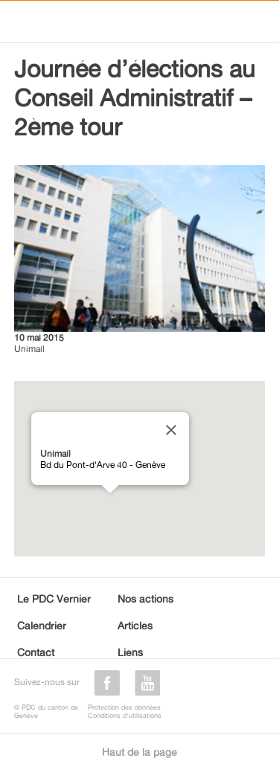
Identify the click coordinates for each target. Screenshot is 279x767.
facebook (107, 683)
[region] (140, 468)
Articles (135, 625)
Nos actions (145, 598)
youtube (147, 683)
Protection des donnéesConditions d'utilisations (124, 711)
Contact (35, 652)
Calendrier (41, 625)
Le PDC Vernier (54, 598)
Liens (130, 652)
